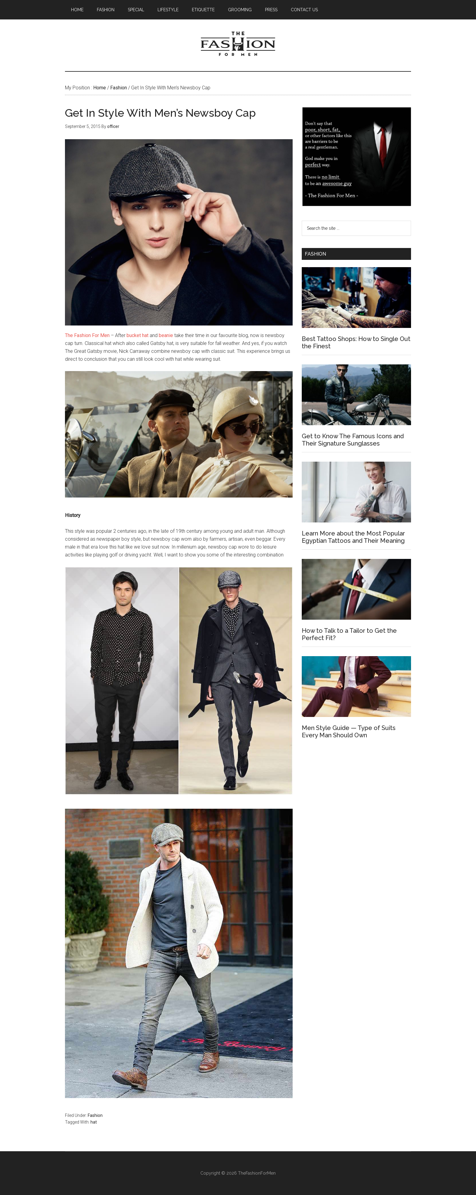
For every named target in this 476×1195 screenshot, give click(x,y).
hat (93, 1122)
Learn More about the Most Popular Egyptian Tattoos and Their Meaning (353, 537)
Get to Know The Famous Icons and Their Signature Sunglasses (353, 439)
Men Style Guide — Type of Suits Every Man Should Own (349, 731)
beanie (166, 335)
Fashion (95, 1115)
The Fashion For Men (238, 45)
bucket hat (137, 335)
